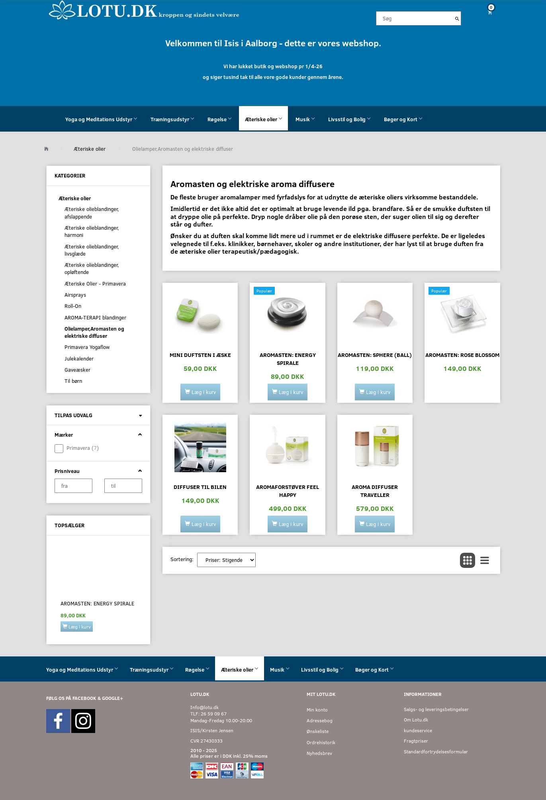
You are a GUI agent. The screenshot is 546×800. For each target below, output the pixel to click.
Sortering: (182, 559)
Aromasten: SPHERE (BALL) (375, 355)
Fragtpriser (416, 741)
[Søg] (457, 18)
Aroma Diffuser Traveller (375, 491)
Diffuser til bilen (200, 487)
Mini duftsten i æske (200, 355)
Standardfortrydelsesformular (436, 752)
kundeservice (418, 730)
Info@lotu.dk (204, 707)
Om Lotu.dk (416, 720)
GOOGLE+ (112, 698)
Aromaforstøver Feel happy (287, 491)
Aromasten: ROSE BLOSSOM (462, 355)
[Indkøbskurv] (486, 12)
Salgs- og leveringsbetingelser (436, 709)
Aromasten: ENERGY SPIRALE (97, 603)
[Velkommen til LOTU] (144, 9)
